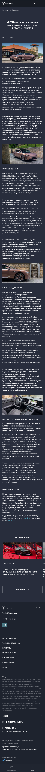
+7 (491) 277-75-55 (9, 619)
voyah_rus (11, 520)
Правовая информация (10, 747)
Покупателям (8, 657)
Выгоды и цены (9, 728)
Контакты (6, 648)
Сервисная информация (13, 731)
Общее (5, 716)
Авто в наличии (9, 638)
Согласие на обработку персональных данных (19, 749)
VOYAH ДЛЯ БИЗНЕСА (11, 643)
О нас (4, 667)
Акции (33, 768)
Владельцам (8, 662)
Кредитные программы (12, 722)
